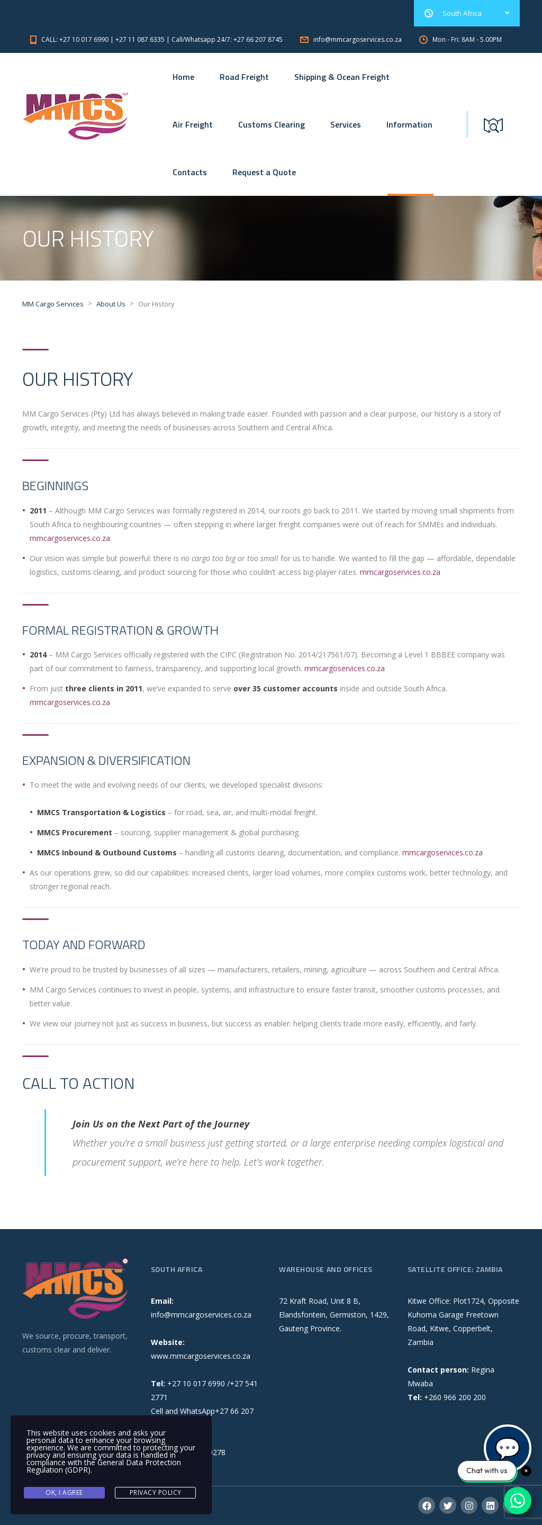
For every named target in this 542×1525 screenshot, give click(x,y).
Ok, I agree (64, 1492)
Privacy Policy (156, 1492)
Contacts (190, 172)
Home (183, 76)
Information (409, 124)
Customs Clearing (271, 124)
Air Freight (193, 124)
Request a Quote (264, 172)
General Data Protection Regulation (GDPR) (103, 1466)
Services (345, 124)
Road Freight (244, 76)
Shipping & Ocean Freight (342, 76)
